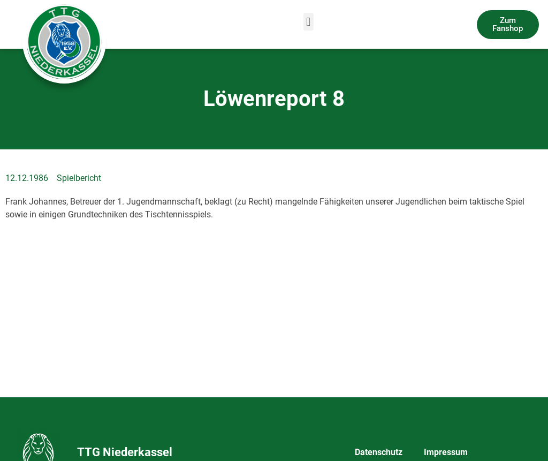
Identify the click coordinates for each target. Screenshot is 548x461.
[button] (308, 22)
